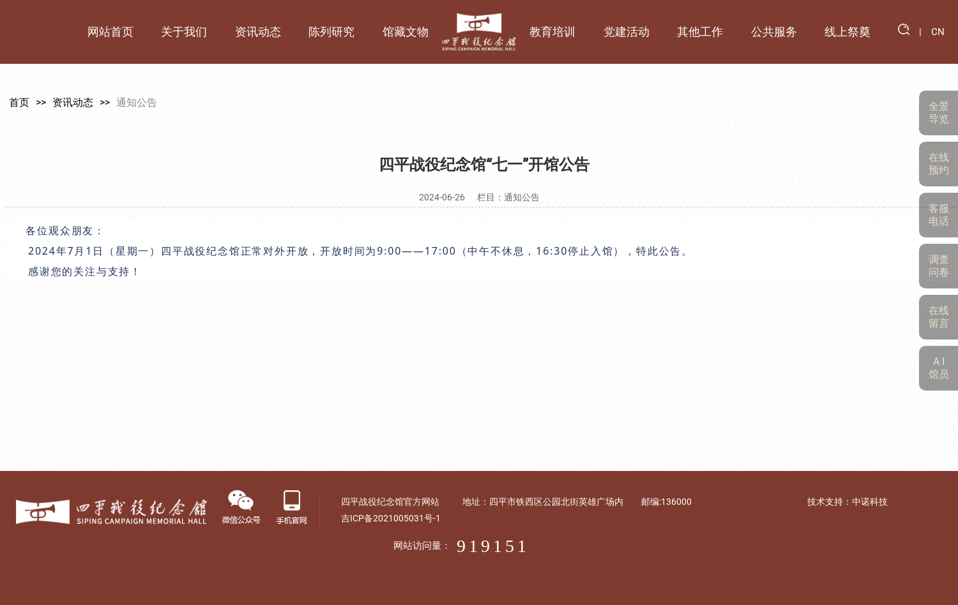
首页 (16, 102)
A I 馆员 (939, 367)
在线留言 (939, 316)
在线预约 (939, 163)
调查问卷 (939, 265)
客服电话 (939, 214)
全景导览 (939, 112)
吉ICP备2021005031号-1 (577, 518)
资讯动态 (70, 102)
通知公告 (134, 102)
